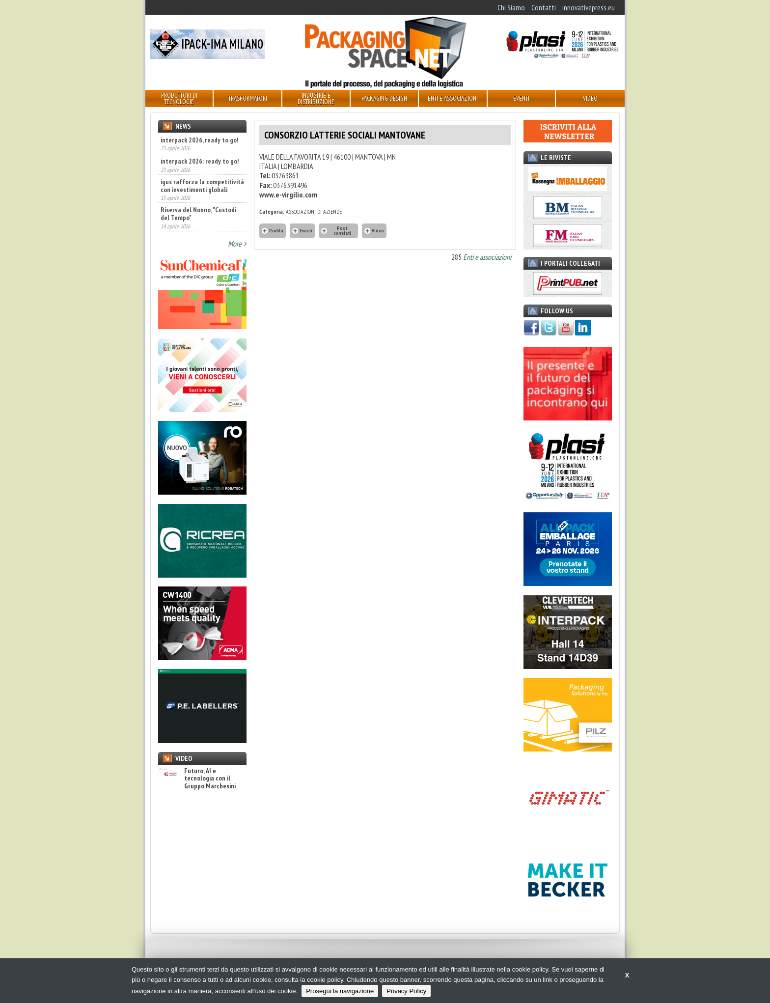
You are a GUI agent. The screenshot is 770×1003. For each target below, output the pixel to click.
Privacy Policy (406, 991)
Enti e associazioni (487, 257)
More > (237, 244)
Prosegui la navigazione (340, 991)
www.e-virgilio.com (288, 194)
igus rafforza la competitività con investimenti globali (202, 186)
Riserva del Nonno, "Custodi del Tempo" (198, 214)
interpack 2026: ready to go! (200, 161)
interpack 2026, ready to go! (199, 140)
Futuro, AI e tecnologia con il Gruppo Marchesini (197, 778)
